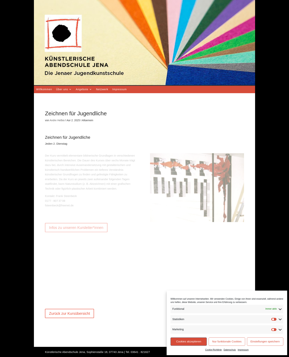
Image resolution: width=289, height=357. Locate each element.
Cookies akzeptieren (188, 341)
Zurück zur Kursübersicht (69, 313)
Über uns (62, 89)
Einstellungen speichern (265, 341)
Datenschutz (230, 350)
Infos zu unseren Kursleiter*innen (76, 220)
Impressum (243, 350)
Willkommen (44, 89)
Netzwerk (102, 89)
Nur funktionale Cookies (226, 341)
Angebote (82, 89)
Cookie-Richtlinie (213, 350)
